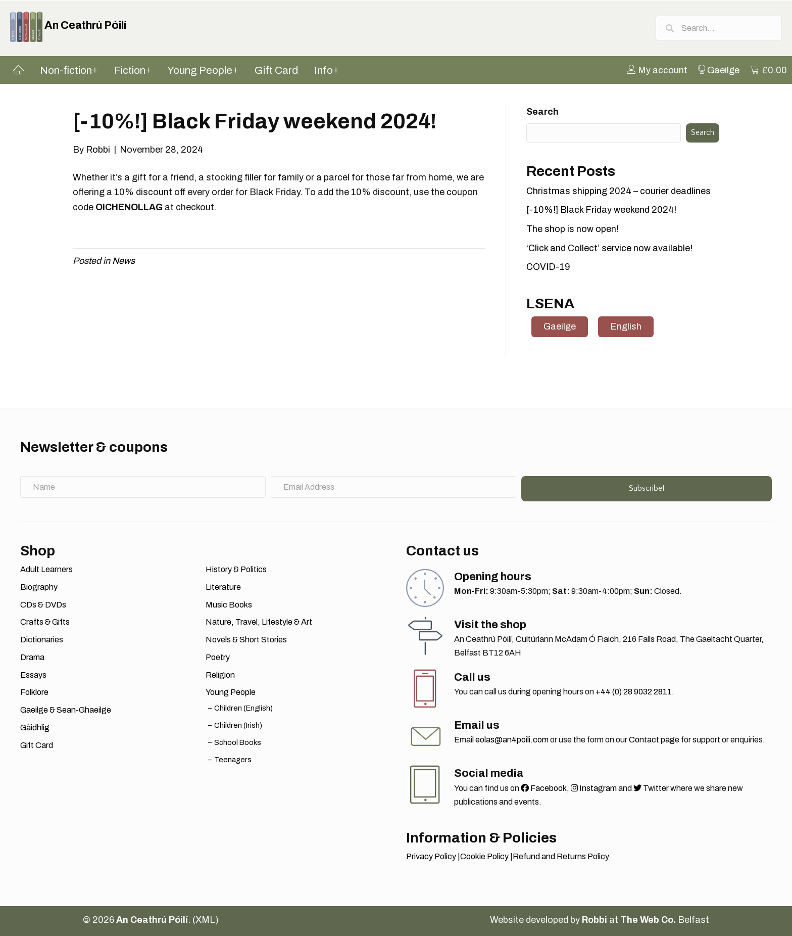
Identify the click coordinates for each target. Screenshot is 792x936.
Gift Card (36, 745)
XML (205, 920)
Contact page (654, 739)
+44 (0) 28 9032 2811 (634, 691)
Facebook (544, 788)
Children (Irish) (238, 725)
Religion (220, 675)
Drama (32, 657)
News (123, 261)
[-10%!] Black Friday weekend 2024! (601, 210)
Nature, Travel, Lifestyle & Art (259, 622)
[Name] (143, 487)
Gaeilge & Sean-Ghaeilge (65, 710)
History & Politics (236, 569)
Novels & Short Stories (246, 639)
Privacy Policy (431, 856)
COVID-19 (548, 267)
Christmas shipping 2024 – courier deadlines (618, 191)
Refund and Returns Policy (561, 856)
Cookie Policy (484, 856)
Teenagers (233, 760)
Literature (223, 587)
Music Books (229, 604)
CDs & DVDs (43, 604)
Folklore (34, 692)
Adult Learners (46, 569)
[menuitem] (657, 70)
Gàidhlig (34, 727)
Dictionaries (41, 639)
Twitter (651, 788)
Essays (33, 675)
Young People (231, 692)
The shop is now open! (572, 229)
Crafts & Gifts (45, 622)
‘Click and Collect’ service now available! (609, 248)
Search (542, 112)
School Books (237, 742)
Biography (39, 587)
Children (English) (243, 708)
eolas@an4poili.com (512, 739)
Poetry (218, 657)
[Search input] (719, 28)
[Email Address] (393, 487)
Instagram (594, 788)
